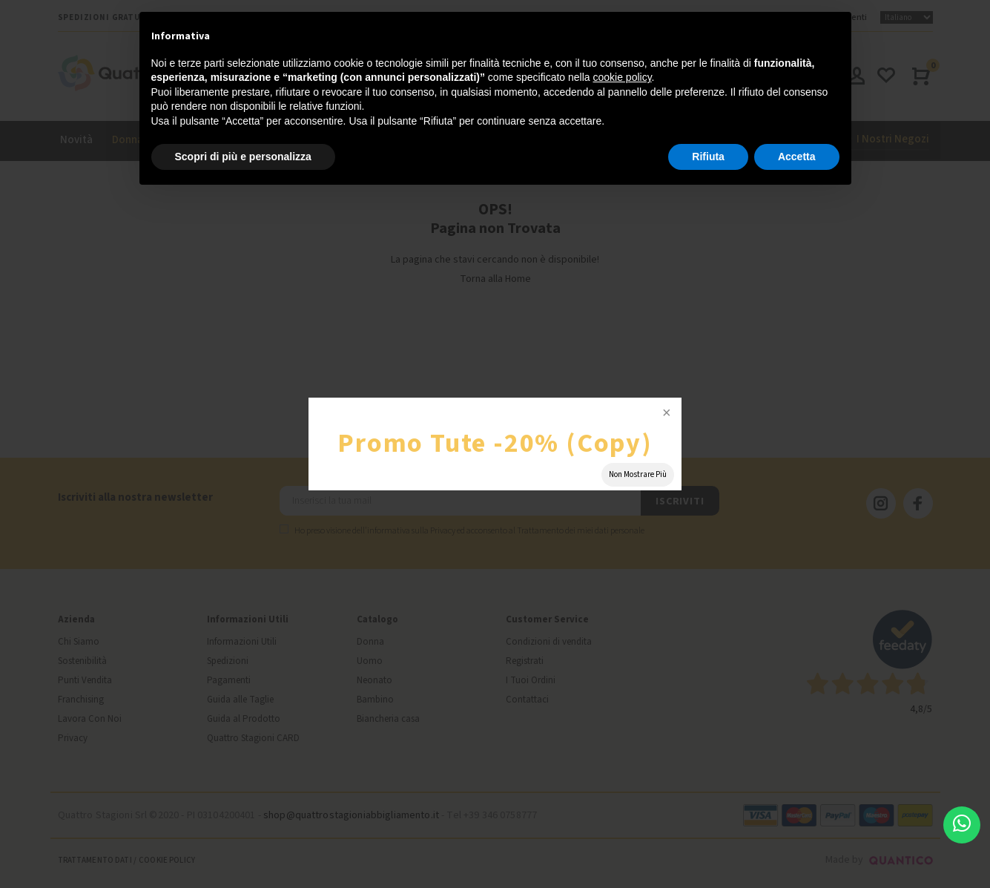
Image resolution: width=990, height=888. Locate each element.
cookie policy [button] (622, 77)
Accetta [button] (797, 156)
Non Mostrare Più (638, 474)
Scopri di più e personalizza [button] (243, 156)
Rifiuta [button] (708, 156)
